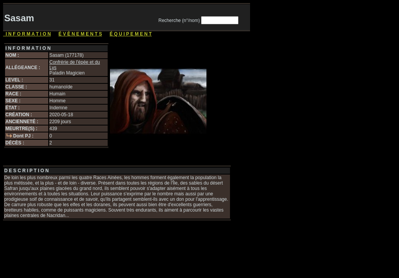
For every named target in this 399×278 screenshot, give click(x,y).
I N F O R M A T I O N (27, 34)
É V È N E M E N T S (80, 34)
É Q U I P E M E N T (131, 34)
